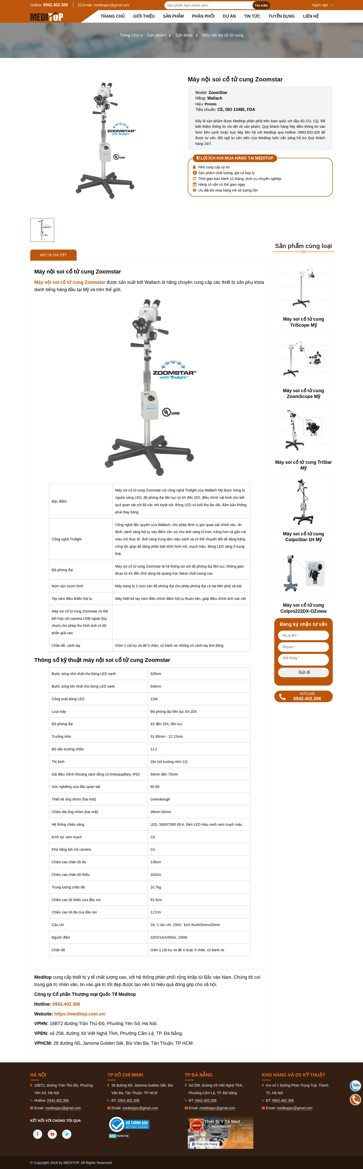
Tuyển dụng (281, 16)
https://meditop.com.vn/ (80, 1014)
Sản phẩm (173, 16)
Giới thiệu (144, 16)
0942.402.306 (55, 5)
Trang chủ (113, 16)
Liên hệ (310, 16)
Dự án (229, 16)
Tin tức (252, 16)
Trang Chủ (129, 35)
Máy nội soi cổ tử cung (223, 35)
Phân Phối (203, 16)
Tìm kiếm (261, 5)
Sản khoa (184, 35)
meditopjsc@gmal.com (111, 5)
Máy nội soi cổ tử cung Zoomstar (70, 282)
